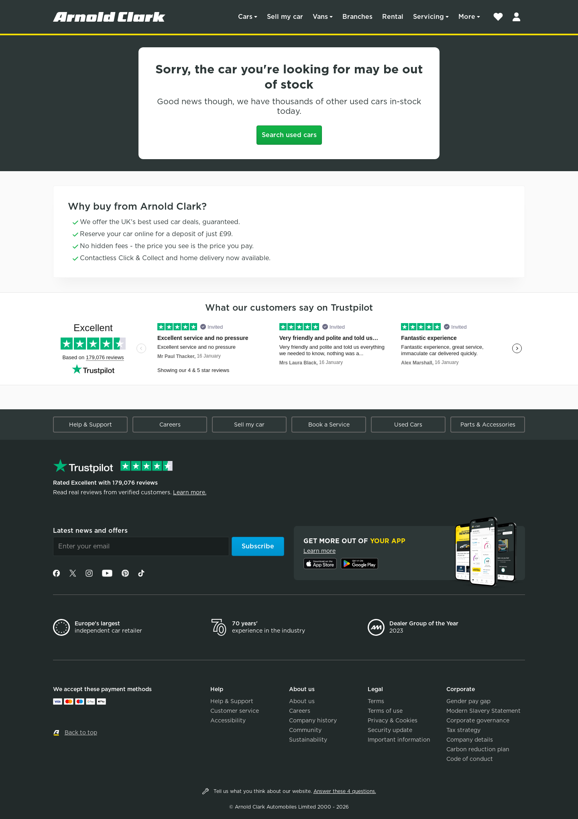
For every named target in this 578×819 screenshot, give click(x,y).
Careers (170, 424)
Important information (399, 739)
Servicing (428, 16)
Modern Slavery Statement (483, 711)
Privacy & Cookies (392, 720)
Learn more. (189, 492)
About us (302, 701)
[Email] (141, 546)
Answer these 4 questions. (344, 791)
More (466, 16)
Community (305, 730)
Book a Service (329, 424)
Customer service (234, 711)
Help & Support (90, 424)
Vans (320, 16)
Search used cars (289, 135)
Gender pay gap (468, 701)
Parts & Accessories (487, 424)
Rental (392, 16)
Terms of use (385, 711)
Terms (376, 701)
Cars (245, 16)
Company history (313, 720)
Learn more (319, 551)
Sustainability (308, 739)
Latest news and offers (90, 530)
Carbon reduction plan (477, 749)
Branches (357, 16)
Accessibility (228, 720)
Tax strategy (463, 730)
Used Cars (408, 424)
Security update (390, 730)
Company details (469, 739)
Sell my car (285, 16)
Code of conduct (469, 759)
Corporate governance (477, 720)
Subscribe (258, 546)
